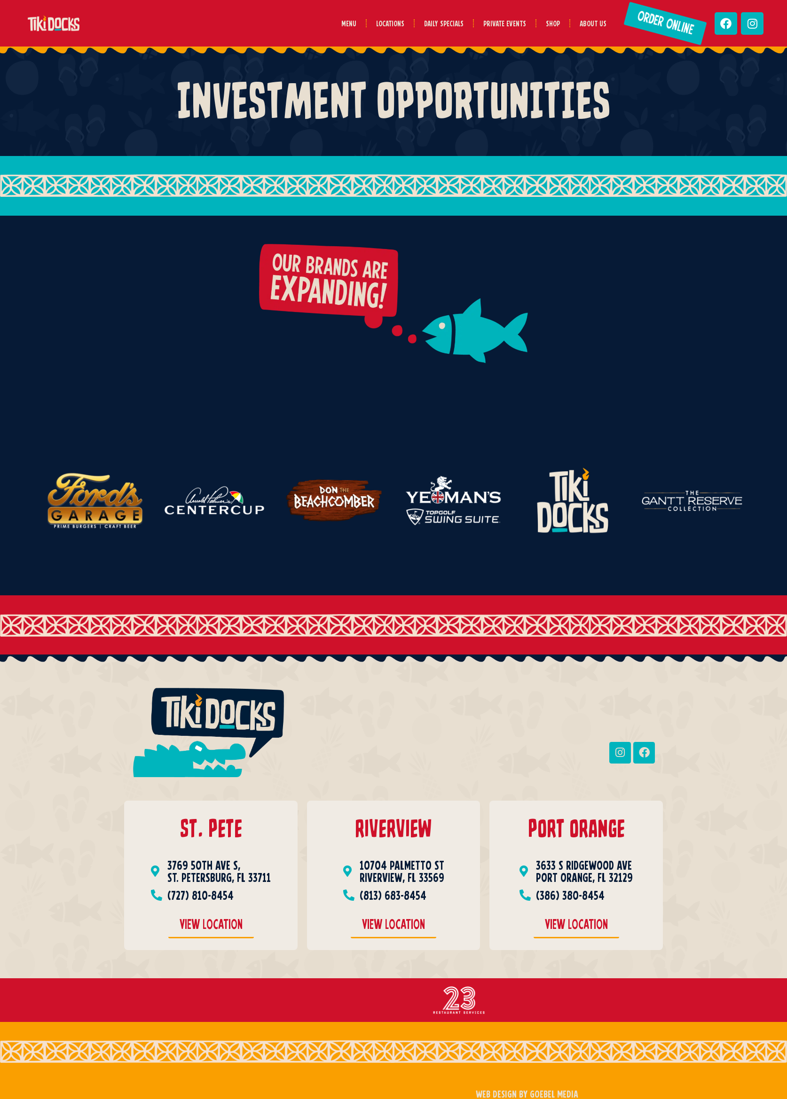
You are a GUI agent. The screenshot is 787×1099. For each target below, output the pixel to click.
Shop (553, 23)
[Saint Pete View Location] (211, 926)
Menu (348, 23)
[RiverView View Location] (393, 926)
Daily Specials (444, 23)
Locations (390, 23)
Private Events (504, 23)
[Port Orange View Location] (576, 926)
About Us (593, 23)
